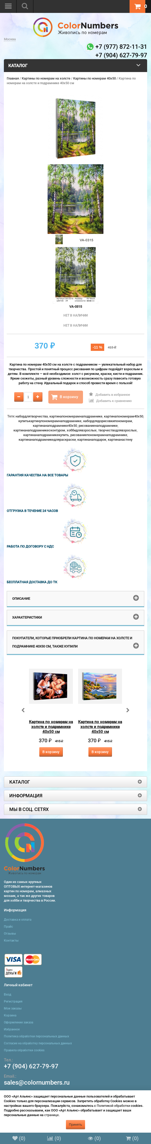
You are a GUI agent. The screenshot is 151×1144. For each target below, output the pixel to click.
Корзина (10, 1015)
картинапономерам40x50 (123, 416)
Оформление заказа (18, 1022)
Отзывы (10, 933)
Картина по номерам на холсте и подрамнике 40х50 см (51, 727)
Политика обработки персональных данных (36, 1036)
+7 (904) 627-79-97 (31, 1066)
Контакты (11, 940)
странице (51, 1115)
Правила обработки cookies (24, 1050)
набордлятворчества (32, 416)
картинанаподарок (91, 439)
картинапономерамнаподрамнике (75, 416)
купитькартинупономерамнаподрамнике (49, 421)
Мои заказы (13, 1008)
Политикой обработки (113, 1106)
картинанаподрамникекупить (46, 435)
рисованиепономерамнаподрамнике (98, 435)
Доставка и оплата (17, 919)
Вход (7, 994)
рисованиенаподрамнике (98, 426)
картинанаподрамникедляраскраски (47, 439)
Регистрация (13, 1001)
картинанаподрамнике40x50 (55, 426)
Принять (75, 1124)
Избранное (12, 1029)
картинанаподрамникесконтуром (39, 430)
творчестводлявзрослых (117, 430)
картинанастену (120, 439)
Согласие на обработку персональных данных (38, 1043)
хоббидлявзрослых (82, 430)
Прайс (8, 926)
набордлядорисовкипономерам (107, 421)
